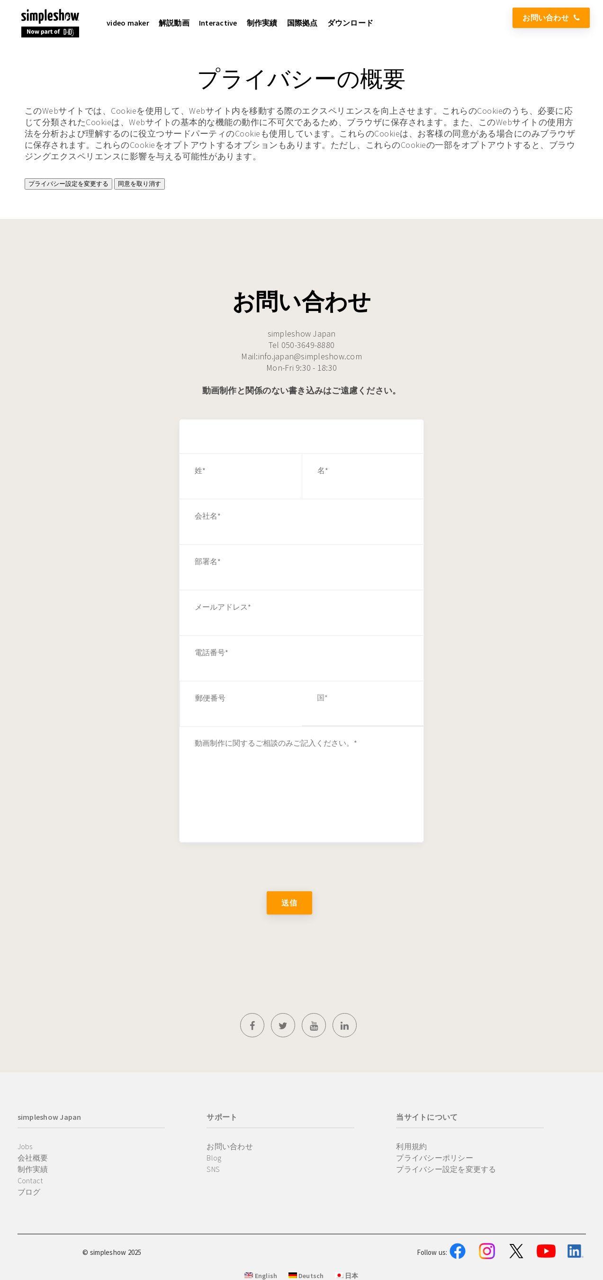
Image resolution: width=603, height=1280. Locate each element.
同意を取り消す (139, 183)
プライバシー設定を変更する (68, 183)
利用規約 (411, 1146)
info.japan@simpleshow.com (310, 356)
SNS (213, 1169)
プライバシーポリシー (434, 1157)
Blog (214, 1157)
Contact (30, 1180)
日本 (347, 1275)
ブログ (29, 1192)
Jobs (25, 1146)
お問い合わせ (551, 17)
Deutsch (306, 1275)
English (260, 1275)
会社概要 (33, 1157)
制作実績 (33, 1169)
